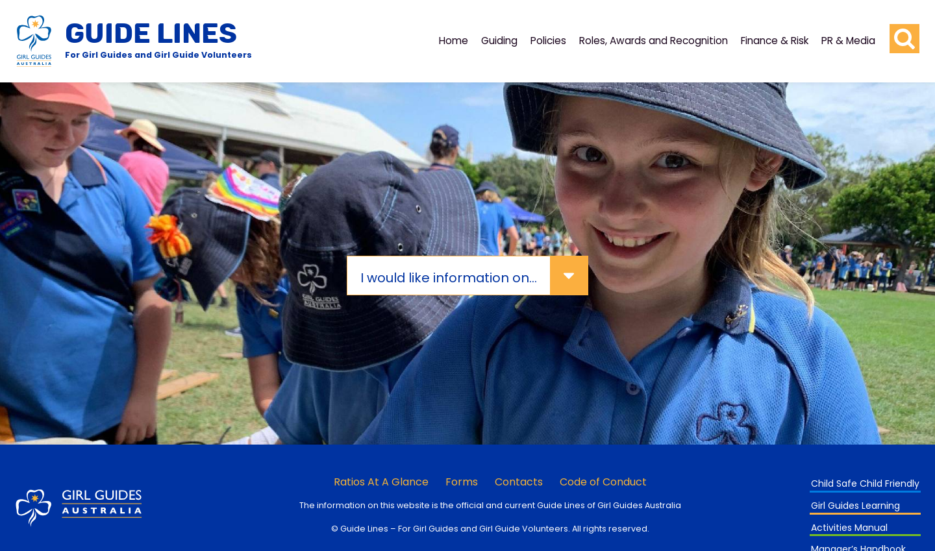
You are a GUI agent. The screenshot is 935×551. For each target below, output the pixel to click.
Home (453, 40)
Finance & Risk (774, 40)
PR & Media (848, 40)
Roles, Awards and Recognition (653, 40)
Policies (548, 40)
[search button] (904, 39)
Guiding (499, 40)
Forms (461, 481)
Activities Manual (849, 527)
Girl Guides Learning (855, 505)
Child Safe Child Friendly (865, 483)
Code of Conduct (603, 481)
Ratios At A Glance (381, 481)
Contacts (519, 481)
